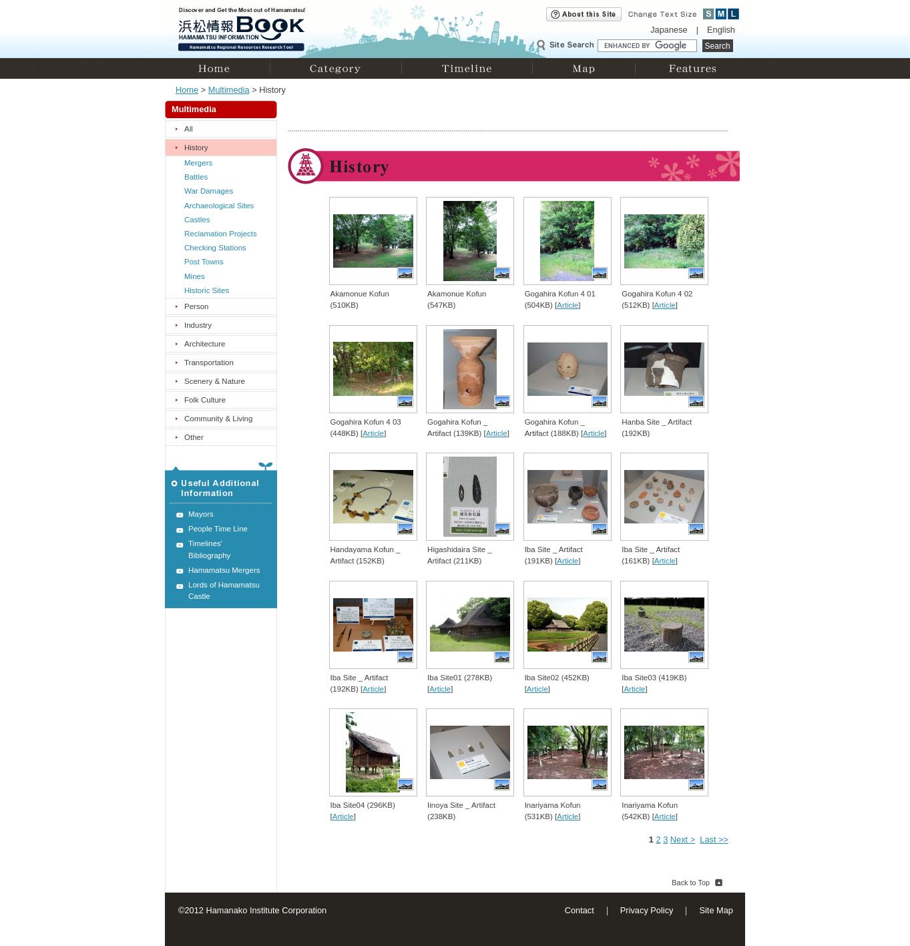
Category (335, 68)
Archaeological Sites (219, 206)
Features (690, 68)
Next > (682, 840)
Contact (579, 910)
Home (217, 68)
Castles (197, 220)
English (721, 30)
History (196, 148)
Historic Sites (206, 290)
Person (196, 306)
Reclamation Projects (220, 234)
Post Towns (204, 262)
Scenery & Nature (214, 381)
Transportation (209, 363)
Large (733, 13)
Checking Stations (215, 248)
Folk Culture (205, 400)
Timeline (466, 68)
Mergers (198, 163)
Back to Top (691, 883)
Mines (194, 276)
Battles (196, 177)
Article (567, 305)
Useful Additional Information (221, 482)
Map (583, 68)
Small (708, 13)
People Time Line (218, 529)
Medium (721, 13)
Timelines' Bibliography (209, 549)
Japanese (669, 30)
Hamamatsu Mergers (224, 570)
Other (194, 437)
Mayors (201, 514)
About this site (584, 14)
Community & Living (218, 419)
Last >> (714, 840)
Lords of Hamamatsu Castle (224, 590)
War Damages (208, 191)
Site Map (716, 910)
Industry (198, 325)
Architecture (204, 344)
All (188, 129)
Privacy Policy (647, 910)
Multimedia (229, 90)
